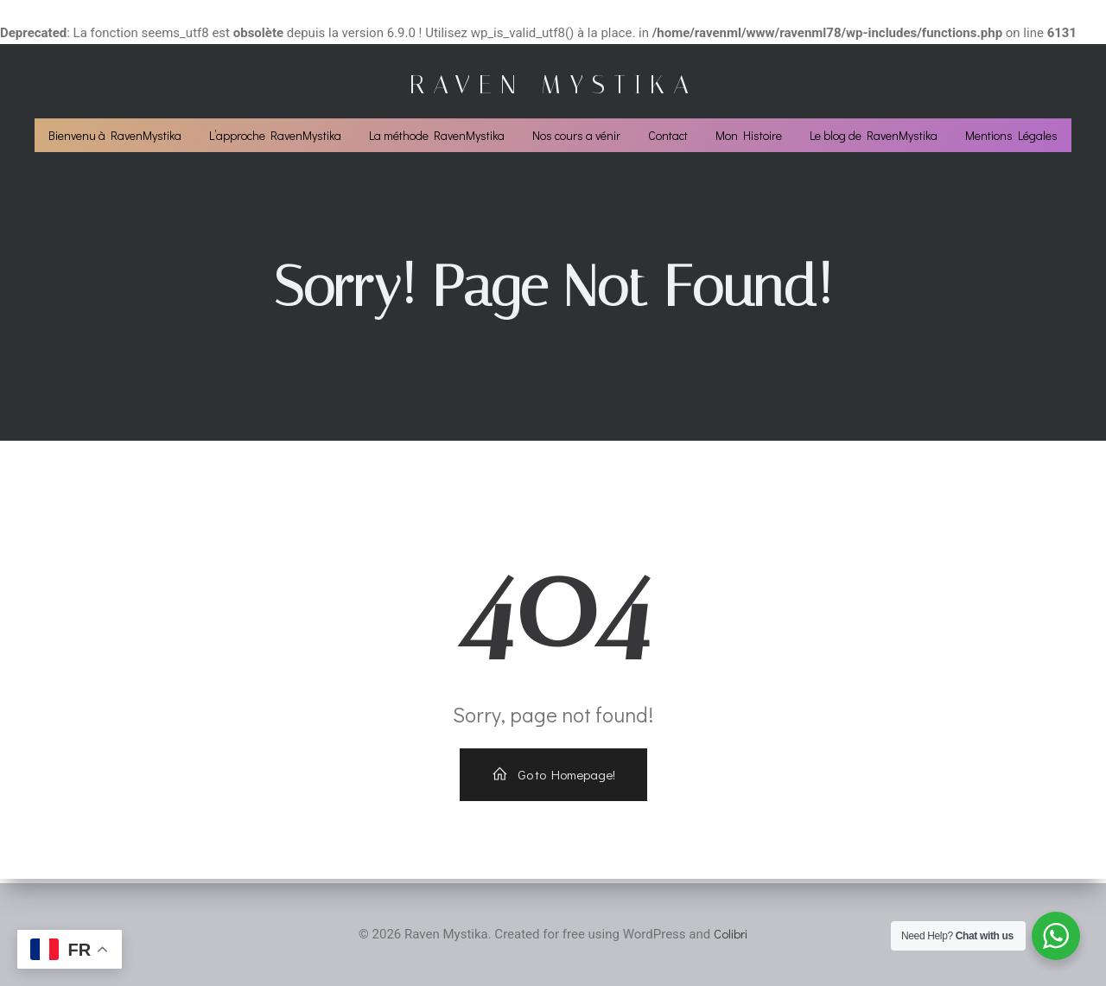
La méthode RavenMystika (437, 138)
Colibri (730, 934)
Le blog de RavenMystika (874, 138)
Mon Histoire (748, 138)
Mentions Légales (1011, 138)
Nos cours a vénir (576, 138)
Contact (668, 138)
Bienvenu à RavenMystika (114, 138)
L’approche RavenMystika (275, 138)
